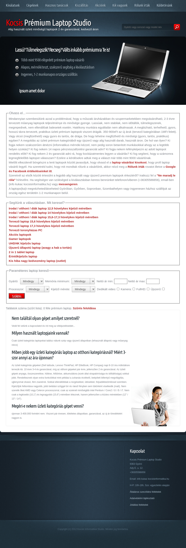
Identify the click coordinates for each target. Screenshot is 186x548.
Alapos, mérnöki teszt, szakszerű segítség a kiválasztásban (57, 67)
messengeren (68, 184)
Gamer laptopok (20, 239)
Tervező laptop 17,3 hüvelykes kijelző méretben (41, 226)
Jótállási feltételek (139, 505)
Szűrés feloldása (84, 308)
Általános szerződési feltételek (145, 492)
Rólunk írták (136, 166)
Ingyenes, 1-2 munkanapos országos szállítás (49, 74)
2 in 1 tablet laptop (21, 252)
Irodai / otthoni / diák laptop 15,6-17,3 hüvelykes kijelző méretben (53, 217)
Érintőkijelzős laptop (23, 256)
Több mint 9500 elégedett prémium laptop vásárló (52, 60)
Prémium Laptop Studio (48, 22)
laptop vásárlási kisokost (129, 162)
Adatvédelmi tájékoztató (142, 498)
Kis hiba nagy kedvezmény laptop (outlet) (37, 260)
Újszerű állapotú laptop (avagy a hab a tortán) (40, 247)
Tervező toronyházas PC (25, 230)
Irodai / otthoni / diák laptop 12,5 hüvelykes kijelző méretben (50, 208)
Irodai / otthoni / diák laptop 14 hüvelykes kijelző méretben (49, 212)
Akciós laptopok (20, 234)
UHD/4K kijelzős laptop (24, 243)
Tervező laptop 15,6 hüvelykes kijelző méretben (41, 221)
